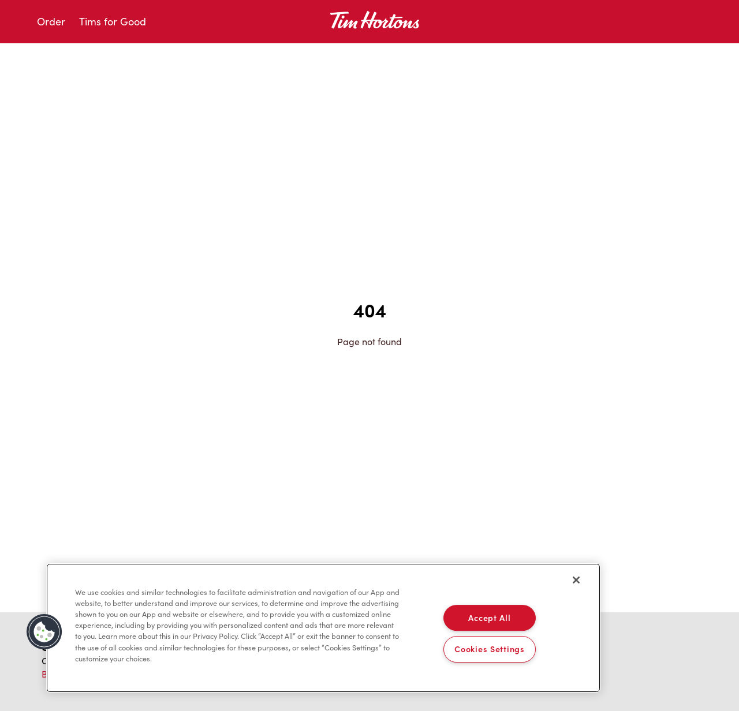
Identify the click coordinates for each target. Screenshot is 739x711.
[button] (44, 631)
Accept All (489, 617)
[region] (323, 628)
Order (51, 21)
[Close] (576, 580)
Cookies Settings (489, 649)
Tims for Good (112, 21)
